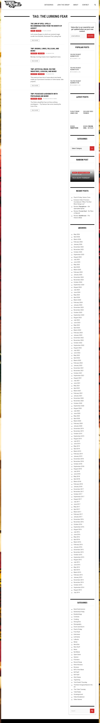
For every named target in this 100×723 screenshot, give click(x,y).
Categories (48, 5)
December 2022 (79, 338)
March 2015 (77, 572)
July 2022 (77, 350)
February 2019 (78, 454)
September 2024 (79, 285)
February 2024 (78, 302)
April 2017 (77, 509)
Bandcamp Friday (79, 611)
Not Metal (77, 652)
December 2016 (79, 519)
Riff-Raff (76, 674)
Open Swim (41, 53)
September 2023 (79, 315)
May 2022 (77, 355)
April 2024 (77, 297)
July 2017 (77, 501)
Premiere (76, 659)
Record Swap (78, 662)
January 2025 (78, 274)
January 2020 (78, 426)
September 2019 (79, 436)
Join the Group (63, 5)
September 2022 (79, 345)
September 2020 (79, 406)
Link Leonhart (47, 30)
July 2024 (77, 290)
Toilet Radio (77, 692)
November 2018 (79, 461)
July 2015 (77, 562)
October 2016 (78, 524)
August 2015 (78, 559)
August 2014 (78, 590)
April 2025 (77, 267)
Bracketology (78, 614)
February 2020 (78, 423)
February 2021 (78, 393)
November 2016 (79, 522)
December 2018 (79, 459)
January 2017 (78, 517)
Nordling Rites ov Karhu (50, 98)
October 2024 (78, 282)
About (75, 5)
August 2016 (78, 529)
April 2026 (77, 237)
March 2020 (77, 421)
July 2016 (77, 532)
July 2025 (77, 259)
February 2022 (78, 363)
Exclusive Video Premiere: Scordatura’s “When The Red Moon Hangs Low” (82, 202)
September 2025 (79, 254)
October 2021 (78, 373)
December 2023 (79, 307)
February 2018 (78, 484)
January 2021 (78, 396)
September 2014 (79, 587)
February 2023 (78, 332)
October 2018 (78, 464)
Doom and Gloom (79, 627)
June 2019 (77, 443)
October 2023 (78, 312)
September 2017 (79, 496)
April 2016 (77, 539)
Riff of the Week (79, 669)
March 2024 (77, 300)
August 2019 (78, 438)
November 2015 (79, 552)
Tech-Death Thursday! (81, 178)
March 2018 (77, 481)
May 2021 (77, 385)
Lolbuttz (76, 639)
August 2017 (78, 499)
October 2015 (78, 554)
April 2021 (77, 388)
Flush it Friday (78, 629)
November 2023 (79, 310)
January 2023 (78, 335)
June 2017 (77, 504)
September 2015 (79, 557)
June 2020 (77, 413)
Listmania (77, 637)
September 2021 (79, 375)
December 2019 (79, 428)
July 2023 (77, 320)
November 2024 (79, 280)
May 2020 (77, 416)
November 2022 (79, 340)
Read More (35, 40)
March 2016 (77, 542)
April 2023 (77, 327)
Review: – (88, 128)
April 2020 (77, 418)
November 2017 (79, 491)
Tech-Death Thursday (83, 172)
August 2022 (78, 348)
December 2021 (79, 368)
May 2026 (77, 234)
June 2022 (77, 353)
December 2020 (79, 398)
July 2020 (77, 411)
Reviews (39, 30)
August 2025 (78, 257)
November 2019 (79, 431)
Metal (32, 30)
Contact (85, 5)
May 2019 (77, 446)
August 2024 (78, 287)
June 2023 (77, 322)
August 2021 (78, 378)
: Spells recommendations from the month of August (46, 26)
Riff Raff (76, 672)
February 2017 (78, 514)
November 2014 (79, 582)
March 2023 (77, 330)
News (39, 98)
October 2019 (78, 433)
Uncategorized (78, 694)
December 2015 (79, 549)
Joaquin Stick (50, 53)
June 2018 (77, 474)
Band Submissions (79, 609)
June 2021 (77, 383)
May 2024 (77, 295)
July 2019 (77, 441)
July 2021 (77, 380)
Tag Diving (77, 680)
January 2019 (78, 456)
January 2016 (78, 547)
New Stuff (33, 53)
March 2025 (77, 269)
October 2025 (78, 252)
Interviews (77, 634)
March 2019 (77, 451)
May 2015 (77, 567)
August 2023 (78, 317)
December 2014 (79, 580)
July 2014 (77, 592)
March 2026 (77, 239)
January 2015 (78, 577)
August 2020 (78, 408)
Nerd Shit (76, 644)
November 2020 (79, 401)
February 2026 (78, 242)
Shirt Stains (77, 677)
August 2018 (78, 469)
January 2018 (78, 486)
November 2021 (79, 370)
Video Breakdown (79, 697)
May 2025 (77, 264)
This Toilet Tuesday (80, 689)
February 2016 (78, 544)
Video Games (78, 699)
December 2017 (79, 489)
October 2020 (78, 403)
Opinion (76, 657)
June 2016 (77, 534)
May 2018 (77, 476)
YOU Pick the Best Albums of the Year (75, 82)
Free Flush (77, 632)
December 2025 (79, 247)
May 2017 (77, 507)
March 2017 (77, 512)
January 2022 (78, 365)
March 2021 (77, 391)
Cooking (76, 619)
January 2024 (78, 305)
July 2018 (77, 471)
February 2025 (78, 272)
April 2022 (77, 358)
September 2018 (79, 466)
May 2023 (77, 325)
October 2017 (78, 494)
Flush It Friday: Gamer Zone (82, 197)
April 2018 (77, 479)
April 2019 (77, 448)
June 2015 (77, 564)
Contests (76, 617)
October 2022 (78, 343)
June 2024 (77, 292)
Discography (77, 624)
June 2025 (77, 262)
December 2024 (79, 277)
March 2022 (77, 360)
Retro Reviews (78, 664)
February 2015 (78, 575)
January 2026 (78, 244)
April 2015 (77, 570)
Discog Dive (77, 621)
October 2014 (78, 585)
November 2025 (79, 249)
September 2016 (79, 527)
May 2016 (77, 537)
